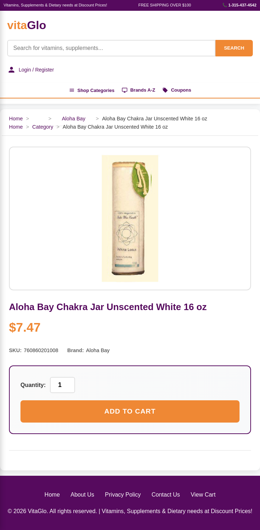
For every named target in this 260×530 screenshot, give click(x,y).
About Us (82, 495)
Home (16, 118)
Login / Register (30, 69)
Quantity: (33, 385)
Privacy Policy (123, 495)
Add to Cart (130, 411)
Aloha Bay (73, 118)
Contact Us (166, 495)
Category (42, 127)
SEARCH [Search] (234, 48)
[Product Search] (111, 48)
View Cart (203, 495)
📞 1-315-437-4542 (239, 5)
